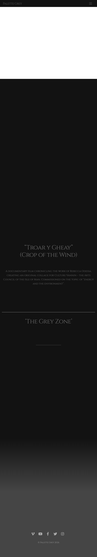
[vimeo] (33, 534)
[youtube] (40, 534)
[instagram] (63, 534)
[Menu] (90, 3)
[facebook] (48, 534)
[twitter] (55, 534)
